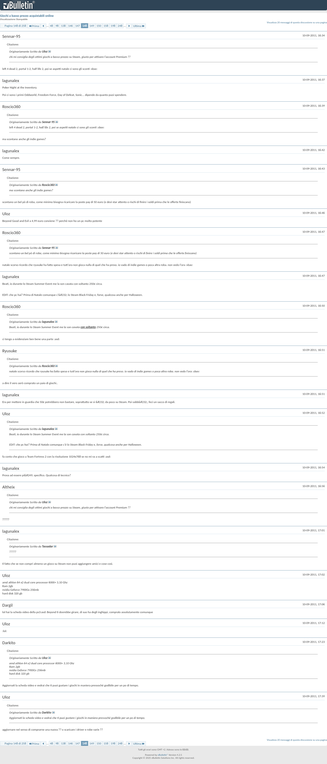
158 (106, 25)
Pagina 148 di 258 (15, 25)
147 (77, 25)
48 (51, 25)
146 (70, 25)
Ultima (139, 26)
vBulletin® (163, 754)
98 (57, 25)
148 (84, 25)
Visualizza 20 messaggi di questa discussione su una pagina (297, 22)
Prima (34, 26)
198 (113, 25)
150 (99, 25)
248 (120, 25)
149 (91, 25)
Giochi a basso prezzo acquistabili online (27, 16)
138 (63, 25)
